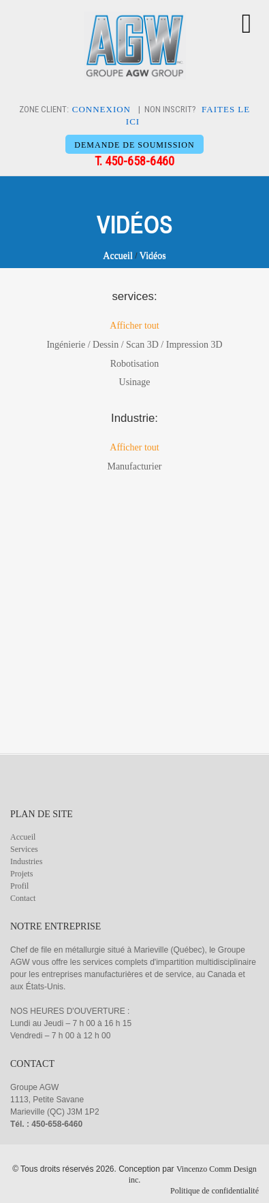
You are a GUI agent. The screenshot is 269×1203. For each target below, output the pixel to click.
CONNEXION (101, 109)
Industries (26, 861)
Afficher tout (134, 325)
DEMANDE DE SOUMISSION (134, 145)
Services (24, 849)
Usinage (135, 382)
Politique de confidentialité (214, 1191)
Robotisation (134, 364)
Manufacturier (134, 466)
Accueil (118, 255)
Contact (22, 898)
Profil (19, 886)
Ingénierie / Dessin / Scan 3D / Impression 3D (134, 345)
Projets (21, 873)
